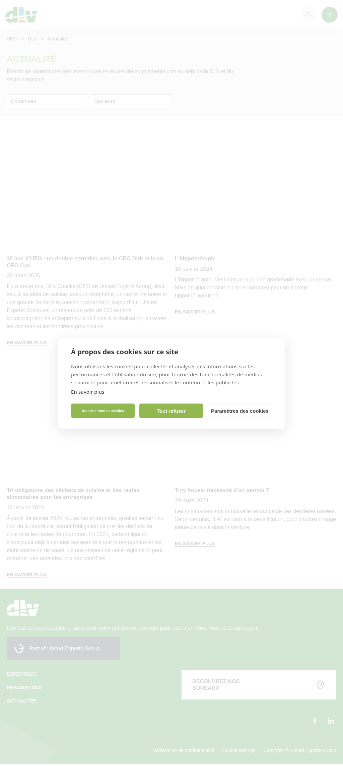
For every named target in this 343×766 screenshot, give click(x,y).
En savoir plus (88, 391)
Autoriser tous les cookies (103, 410)
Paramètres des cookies (240, 410)
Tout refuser (171, 410)
